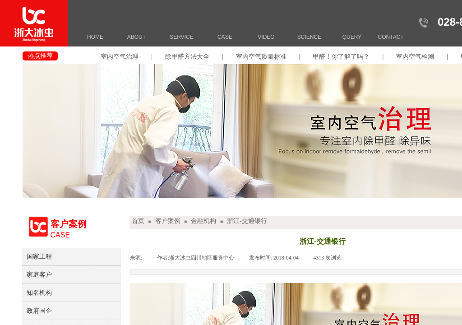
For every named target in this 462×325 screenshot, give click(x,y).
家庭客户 (39, 274)
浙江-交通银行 (247, 221)
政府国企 (39, 310)
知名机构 (39, 292)
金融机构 (203, 221)
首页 (138, 221)
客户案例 (167, 221)
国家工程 (39, 256)
